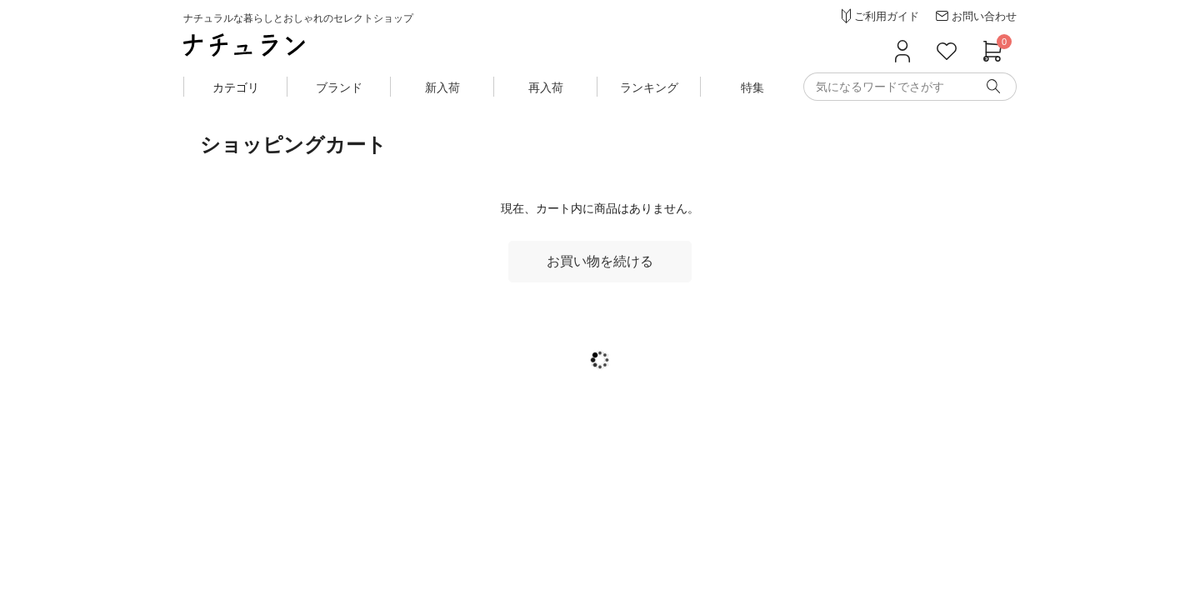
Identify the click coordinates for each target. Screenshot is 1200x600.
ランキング (649, 87)
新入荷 (442, 87)
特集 (752, 87)
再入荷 (545, 87)
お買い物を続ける (600, 261)
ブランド (339, 87)
